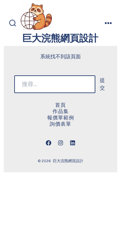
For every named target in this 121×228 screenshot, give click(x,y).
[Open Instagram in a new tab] (60, 142)
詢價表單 (60, 124)
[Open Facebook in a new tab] (48, 142)
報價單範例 (60, 118)
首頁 (60, 105)
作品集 (61, 111)
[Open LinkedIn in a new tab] (72, 142)
